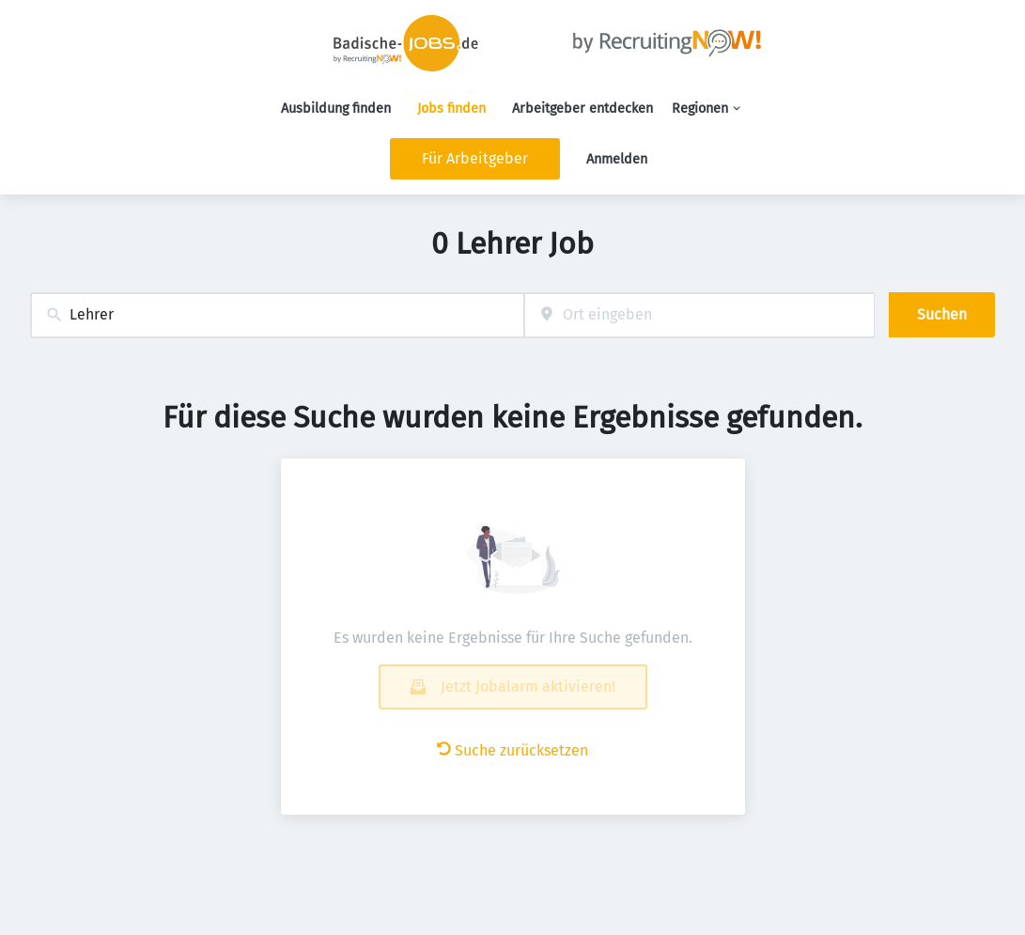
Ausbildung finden (336, 109)
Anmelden (616, 159)
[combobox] (277, 315)
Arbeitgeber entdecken (582, 109)
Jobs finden (451, 109)
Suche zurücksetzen (512, 750)
